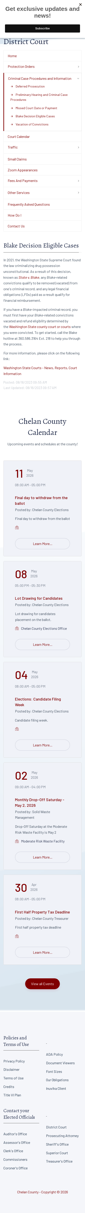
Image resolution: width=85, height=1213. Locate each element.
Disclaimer (11, 1069)
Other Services (19, 192)
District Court (56, 1127)
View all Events (42, 984)
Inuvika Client (56, 1088)
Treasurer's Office (59, 1161)
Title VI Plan (12, 1095)
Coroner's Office (15, 1168)
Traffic (13, 147)
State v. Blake (29, 277)
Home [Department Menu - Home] (12, 56)
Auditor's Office (15, 1134)
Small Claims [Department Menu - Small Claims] (17, 159)
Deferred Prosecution (27, 86)
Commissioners (15, 1159)
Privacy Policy (14, 1061)
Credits (8, 1086)
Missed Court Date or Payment (33, 108)
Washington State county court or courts (40, 326)
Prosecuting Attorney (62, 1135)
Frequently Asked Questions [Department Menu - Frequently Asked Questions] (29, 204)
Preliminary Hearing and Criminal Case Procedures (39, 97)
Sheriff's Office (57, 1144)
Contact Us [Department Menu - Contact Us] (16, 226)
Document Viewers (60, 1063)
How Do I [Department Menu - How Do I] (14, 215)
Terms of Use (13, 1078)
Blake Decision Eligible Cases (32, 116)
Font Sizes (54, 1071)
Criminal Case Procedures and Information (39, 78)
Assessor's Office (16, 1142)
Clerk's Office (13, 1151)
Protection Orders (21, 66)
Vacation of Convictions (29, 124)
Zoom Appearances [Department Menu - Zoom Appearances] (23, 170)
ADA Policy (54, 1054)
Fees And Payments (23, 180)
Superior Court (57, 1153)
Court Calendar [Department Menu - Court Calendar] (19, 136)
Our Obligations (57, 1080)
